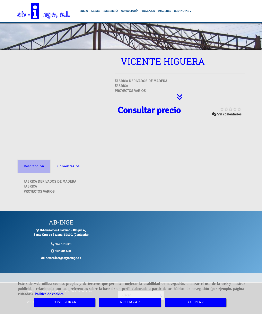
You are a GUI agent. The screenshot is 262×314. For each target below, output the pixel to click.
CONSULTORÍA (129, 10)
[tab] (34, 166)
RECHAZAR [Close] (130, 302)
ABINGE (95, 10)
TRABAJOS (148, 10)
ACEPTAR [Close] (195, 302)
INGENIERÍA (110, 10)
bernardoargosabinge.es (63, 258)
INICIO (84, 10)
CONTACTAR (183, 10)
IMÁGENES (164, 10)
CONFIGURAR (64, 302)
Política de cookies (49, 294)
